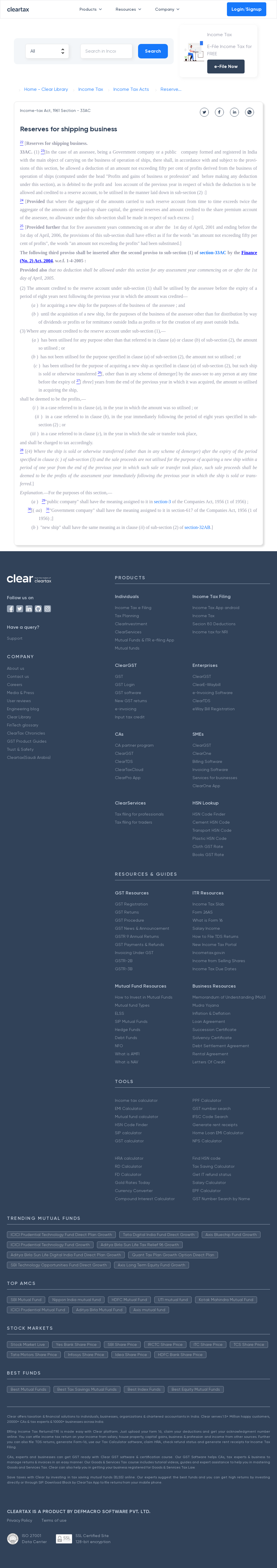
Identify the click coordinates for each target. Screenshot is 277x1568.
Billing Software (207, 761)
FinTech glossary (22, 725)
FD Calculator (128, 1174)
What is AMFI (127, 1054)
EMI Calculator (128, 1108)
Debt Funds (126, 1037)
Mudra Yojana (205, 1005)
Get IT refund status (211, 1174)
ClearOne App (206, 785)
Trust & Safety (20, 749)
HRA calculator (129, 1158)
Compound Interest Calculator (145, 1198)
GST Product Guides (27, 741)
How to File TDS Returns (215, 936)
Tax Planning (127, 615)
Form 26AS (202, 912)
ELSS (119, 1013)
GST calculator (129, 1141)
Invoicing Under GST (134, 952)
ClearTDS (201, 700)
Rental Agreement (210, 1054)
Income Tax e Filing (133, 607)
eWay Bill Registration (213, 708)
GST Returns (127, 912)
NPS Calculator (207, 1141)
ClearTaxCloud (129, 769)
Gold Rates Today (132, 1182)
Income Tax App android (215, 607)
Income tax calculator (136, 1100)
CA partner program (134, 745)
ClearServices (128, 632)
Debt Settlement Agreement (220, 1045)
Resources (130, 9)
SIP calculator (128, 1132)
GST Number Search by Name (221, 1198)
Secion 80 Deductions (214, 623)
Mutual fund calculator (136, 1116)
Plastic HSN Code (209, 838)
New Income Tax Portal (214, 944)
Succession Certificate (214, 1029)
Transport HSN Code (212, 830)
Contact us (18, 676)
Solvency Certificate (212, 1037)
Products (92, 9)
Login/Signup (247, 9)
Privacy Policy (19, 1520)
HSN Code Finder (208, 814)
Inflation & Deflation (211, 1013)
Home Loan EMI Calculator (217, 1132)
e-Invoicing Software (212, 692)
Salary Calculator (209, 1182)
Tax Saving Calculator (213, 1166)
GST (119, 676)
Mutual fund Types (132, 1005)
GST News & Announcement (142, 928)
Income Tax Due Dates (214, 968)
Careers (14, 684)
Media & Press (20, 692)
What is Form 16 (207, 920)
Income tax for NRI (210, 632)
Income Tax (203, 615)
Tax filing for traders (133, 822)
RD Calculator (128, 1166)
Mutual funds (127, 648)
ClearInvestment (131, 623)
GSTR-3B (124, 968)
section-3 (162, 501)
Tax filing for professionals (139, 814)
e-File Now (226, 66)
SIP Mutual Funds (131, 1021)
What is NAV (126, 1062)
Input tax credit (130, 717)
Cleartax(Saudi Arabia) (29, 757)
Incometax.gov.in (208, 952)
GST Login (125, 684)
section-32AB (197, 527)
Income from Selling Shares (218, 960)
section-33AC (213, 252)
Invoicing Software (210, 769)
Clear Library (19, 717)
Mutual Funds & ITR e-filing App (144, 640)
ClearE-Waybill (206, 684)
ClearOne (201, 753)
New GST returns (131, 700)
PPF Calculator (206, 1100)
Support (15, 638)
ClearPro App (128, 777)
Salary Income (206, 928)
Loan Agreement (208, 1021)
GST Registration (131, 904)
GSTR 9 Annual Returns (137, 936)
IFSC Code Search (210, 1116)
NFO (119, 1045)
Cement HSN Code (211, 822)
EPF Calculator (206, 1190)
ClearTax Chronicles (26, 733)
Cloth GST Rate (207, 846)
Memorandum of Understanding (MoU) (229, 997)
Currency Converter (134, 1190)
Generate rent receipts (215, 1124)
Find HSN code (206, 1158)
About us (15, 668)
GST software (128, 692)
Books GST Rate (208, 854)
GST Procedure (129, 920)
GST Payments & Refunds (139, 944)
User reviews (19, 700)
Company (168, 9)
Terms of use (54, 1520)
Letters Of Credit (208, 1062)
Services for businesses (214, 777)
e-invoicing (125, 708)
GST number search (211, 1108)
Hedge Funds (127, 1029)
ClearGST (201, 676)
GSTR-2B (124, 960)
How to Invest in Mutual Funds (144, 997)
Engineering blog (23, 708)
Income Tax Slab (208, 904)
